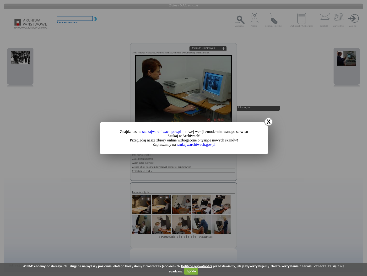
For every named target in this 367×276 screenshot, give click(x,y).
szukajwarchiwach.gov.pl (161, 132)
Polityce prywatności (196, 266)
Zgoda (191, 271)
